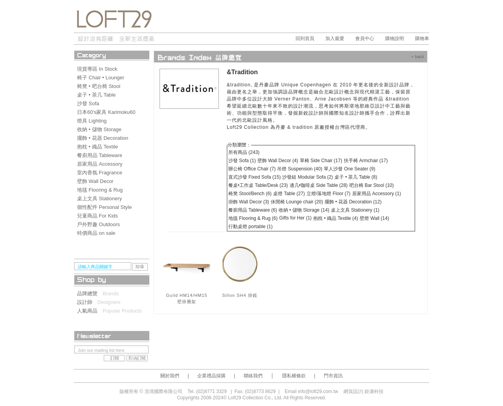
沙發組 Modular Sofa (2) (307, 177)
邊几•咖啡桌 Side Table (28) (319, 185)
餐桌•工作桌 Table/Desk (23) (258, 185)
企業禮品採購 (211, 376)
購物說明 (394, 38)
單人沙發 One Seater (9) (349, 169)
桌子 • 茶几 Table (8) (355, 177)
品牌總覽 (90, 293)
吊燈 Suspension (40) (299, 169)
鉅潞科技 (374, 391)
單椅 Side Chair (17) (321, 160)
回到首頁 (305, 38)
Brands (111, 293)
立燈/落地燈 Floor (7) (329, 193)
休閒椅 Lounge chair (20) (297, 202)
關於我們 (169, 376)
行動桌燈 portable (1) (250, 226)
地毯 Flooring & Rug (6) (252, 218)
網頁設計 (352, 391)
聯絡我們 (253, 376)
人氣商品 (90, 311)
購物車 (422, 38)
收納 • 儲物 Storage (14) (304, 210)
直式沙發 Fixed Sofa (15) (254, 177)
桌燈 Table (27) (289, 193)
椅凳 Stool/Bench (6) (250, 193)
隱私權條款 (294, 376)
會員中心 (364, 38)
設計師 (87, 302)
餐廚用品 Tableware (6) (252, 210)
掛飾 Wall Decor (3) (248, 202)
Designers (109, 302)
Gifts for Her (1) (295, 218)
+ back (417, 56)
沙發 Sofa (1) (242, 160)
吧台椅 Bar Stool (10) (371, 185)
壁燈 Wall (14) (374, 218)
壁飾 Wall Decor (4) (277, 160)
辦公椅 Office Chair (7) (251, 169)
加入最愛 (334, 38)
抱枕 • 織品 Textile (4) (335, 218)
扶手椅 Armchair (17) (366, 160)
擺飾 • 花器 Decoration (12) (353, 202)
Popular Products (122, 311)
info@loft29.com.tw (318, 391)
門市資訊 (333, 376)
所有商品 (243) (243, 152)
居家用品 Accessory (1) (376, 193)
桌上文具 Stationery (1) (355, 210)
